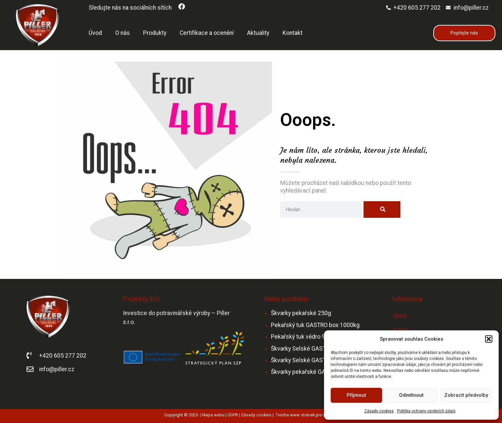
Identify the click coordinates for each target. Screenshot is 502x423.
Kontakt (292, 33)
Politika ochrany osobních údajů (426, 411)
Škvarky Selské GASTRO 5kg (307, 348)
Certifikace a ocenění (207, 33)
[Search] (382, 209)
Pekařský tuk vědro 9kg (301, 336)
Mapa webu (213, 414)
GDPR (232, 414)
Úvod (95, 33)
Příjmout (356, 395)
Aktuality (258, 33)
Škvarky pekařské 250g (301, 313)
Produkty (154, 33)
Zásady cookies (379, 411)
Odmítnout (411, 395)
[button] (488, 339)
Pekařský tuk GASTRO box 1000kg (315, 325)
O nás (122, 33)
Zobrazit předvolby (466, 395)
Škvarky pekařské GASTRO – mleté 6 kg (322, 372)
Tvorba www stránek (295, 414)
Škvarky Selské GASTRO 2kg (307, 360)
